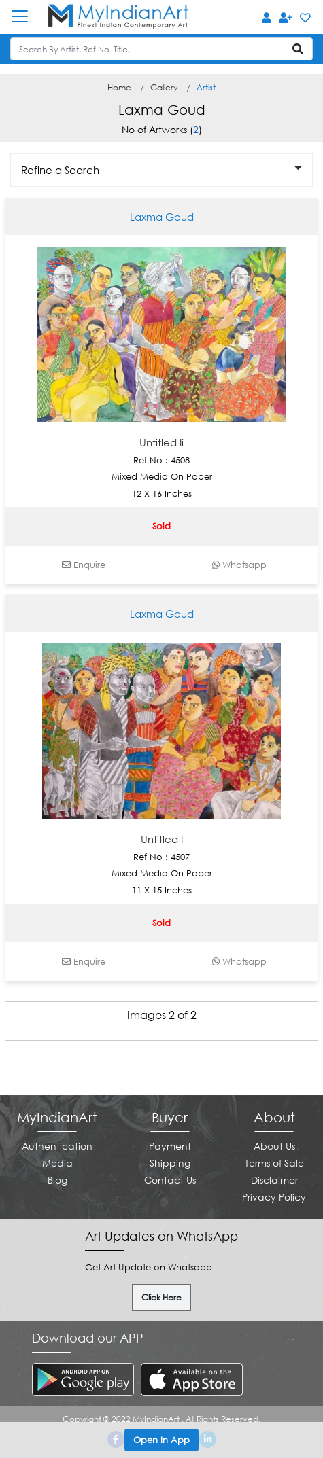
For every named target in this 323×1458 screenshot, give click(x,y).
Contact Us (170, 1180)
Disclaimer (274, 1180)
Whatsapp (239, 564)
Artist (206, 87)
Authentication (57, 1146)
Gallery (163, 87)
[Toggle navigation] (27, 16)
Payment (170, 1146)
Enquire (83, 564)
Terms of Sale (274, 1163)
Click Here (161, 1297)
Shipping (170, 1163)
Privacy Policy (274, 1197)
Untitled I (162, 839)
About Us (274, 1146)
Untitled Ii (161, 442)
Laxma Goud (162, 217)
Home (119, 87)
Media (57, 1163)
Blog (57, 1180)
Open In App (161, 1439)
